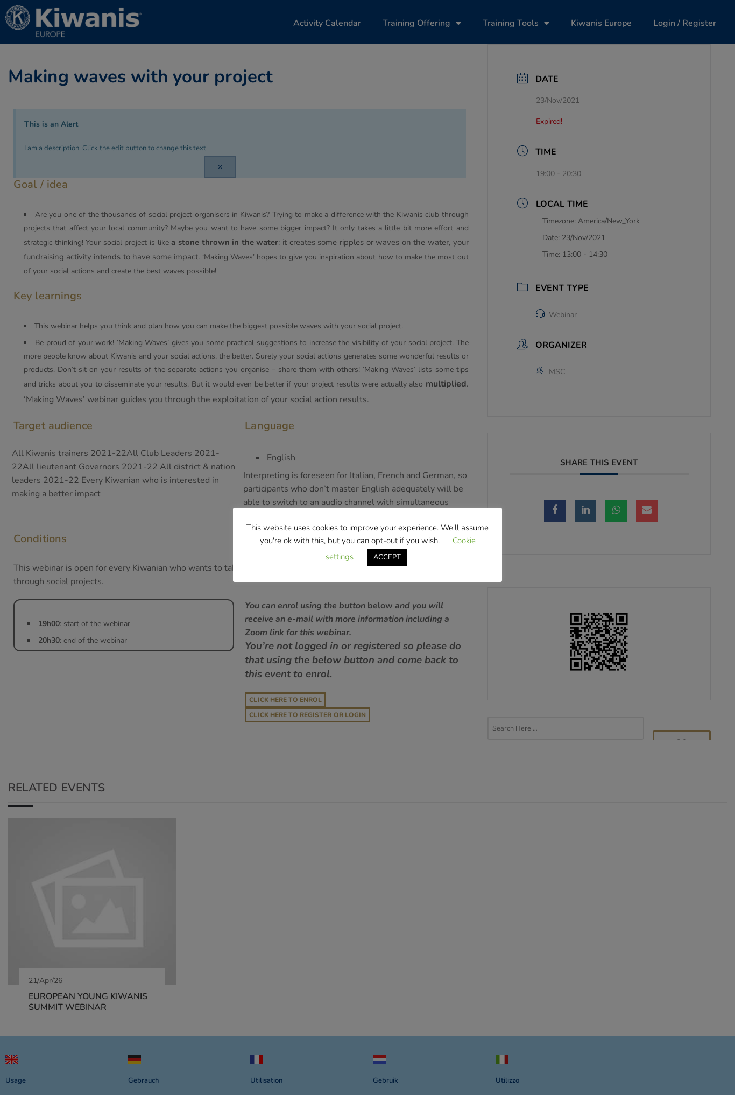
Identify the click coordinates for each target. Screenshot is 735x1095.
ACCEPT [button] (387, 557)
